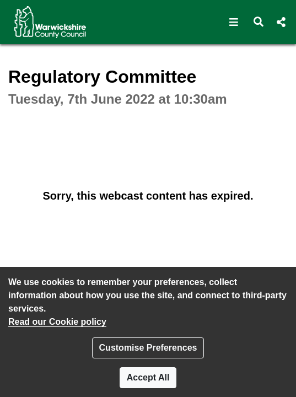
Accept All (148, 377)
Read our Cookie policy (57, 321)
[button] (234, 22)
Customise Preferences (148, 347)
